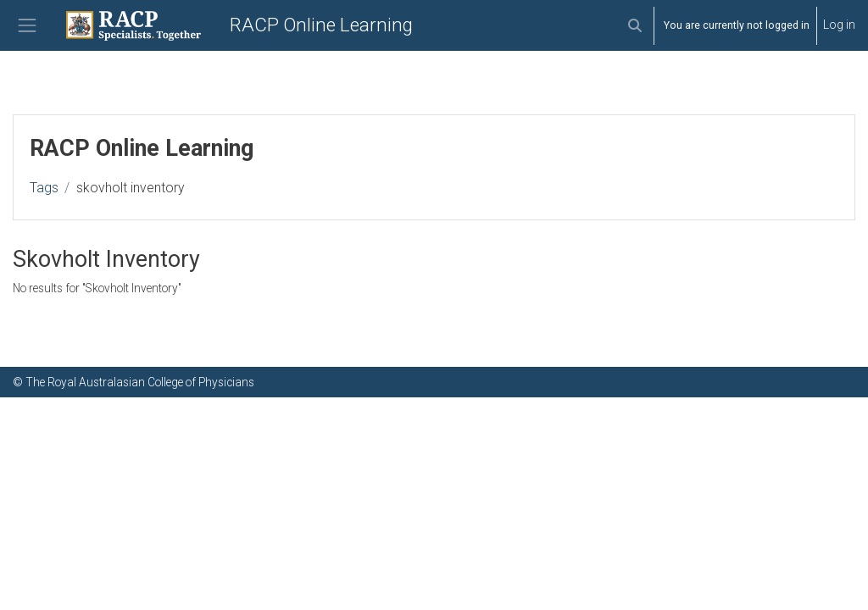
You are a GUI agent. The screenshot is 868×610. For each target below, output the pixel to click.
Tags (44, 188)
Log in (839, 24)
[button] (634, 25)
